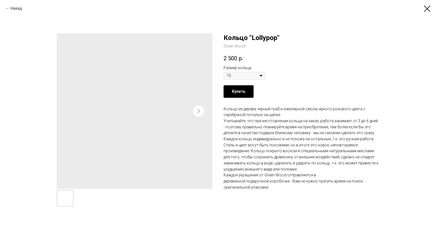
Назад (16, 8)
